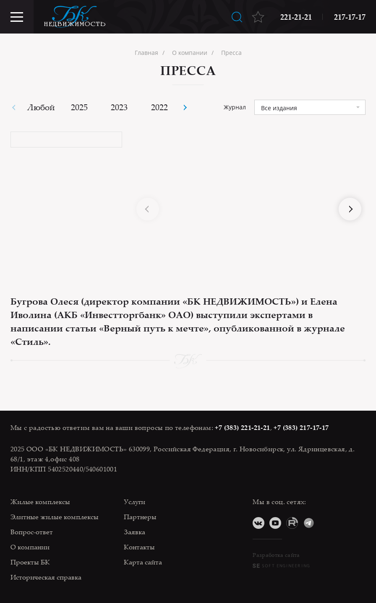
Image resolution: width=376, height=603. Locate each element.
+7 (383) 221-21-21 (242, 427)
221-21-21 (296, 17)
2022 (159, 107)
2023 (119, 107)
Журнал (235, 107)
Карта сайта (143, 562)
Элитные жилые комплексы (54, 516)
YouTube (275, 523)
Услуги (134, 501)
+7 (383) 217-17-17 (301, 427)
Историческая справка (45, 577)
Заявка (134, 531)
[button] (184, 107)
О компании (30, 546)
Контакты (139, 546)
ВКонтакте (258, 523)
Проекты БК (30, 562)
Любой (41, 107)
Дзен (326, 523)
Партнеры (140, 516)
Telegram (309, 523)
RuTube (292, 523)
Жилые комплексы (40, 501)
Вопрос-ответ (31, 531)
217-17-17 (350, 17)
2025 (79, 107)
